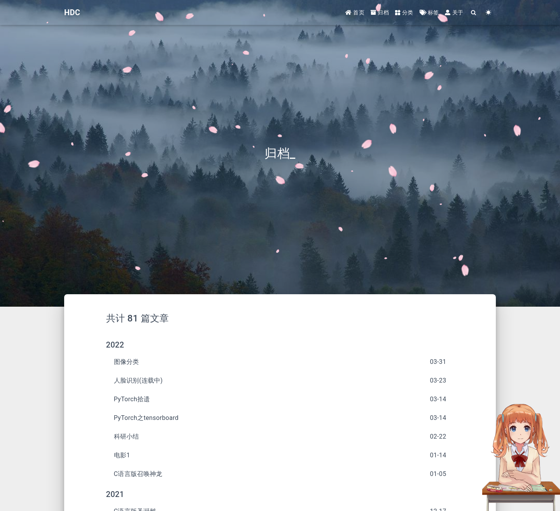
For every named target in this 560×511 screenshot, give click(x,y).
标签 (429, 12)
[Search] (473, 12)
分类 (404, 12)
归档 (380, 12)
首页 (354, 12)
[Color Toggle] (488, 12)
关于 (454, 12)
